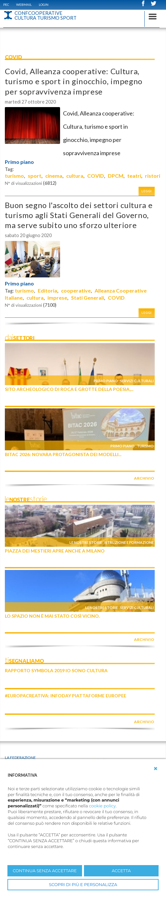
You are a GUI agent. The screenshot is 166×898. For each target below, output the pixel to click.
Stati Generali (87, 297)
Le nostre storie (85, 542)
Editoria (47, 290)
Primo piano (19, 162)
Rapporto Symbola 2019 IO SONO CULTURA (56, 670)
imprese (57, 297)
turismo (14, 176)
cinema (53, 176)
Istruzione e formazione (129, 542)
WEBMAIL (24, 4)
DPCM (115, 176)
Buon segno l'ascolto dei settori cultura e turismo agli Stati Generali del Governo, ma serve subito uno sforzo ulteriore (78, 215)
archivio (144, 478)
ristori (152, 176)
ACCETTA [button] (121, 870)
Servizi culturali (137, 381)
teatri (134, 176)
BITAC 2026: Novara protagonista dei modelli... (63, 454)
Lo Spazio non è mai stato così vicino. (52, 616)
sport (34, 176)
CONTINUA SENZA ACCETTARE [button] (45, 870)
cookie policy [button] (102, 805)
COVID (95, 176)
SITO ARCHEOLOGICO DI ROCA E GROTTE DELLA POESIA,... (69, 389)
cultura (74, 176)
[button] (155, 768)
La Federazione (20, 757)
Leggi (146, 191)
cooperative (76, 290)
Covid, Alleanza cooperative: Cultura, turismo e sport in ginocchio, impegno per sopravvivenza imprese (73, 81)
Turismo (145, 446)
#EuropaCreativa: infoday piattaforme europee (65, 695)
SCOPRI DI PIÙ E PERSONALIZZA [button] (83, 884)
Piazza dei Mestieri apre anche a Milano (55, 551)
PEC (6, 4)
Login (43, 4)
